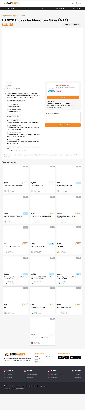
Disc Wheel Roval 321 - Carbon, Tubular (66, 216)
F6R (5, 307)
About (5, 386)
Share (76, 24)
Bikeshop (49, 356)
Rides (43, 8)
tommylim (10, 251)
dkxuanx (9, 312)
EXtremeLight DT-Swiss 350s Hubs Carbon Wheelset (67, 277)
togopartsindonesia (56, 374)
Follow (63, 97)
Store (47, 358)
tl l (8, 190)
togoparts (9, 374)
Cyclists (28, 8)
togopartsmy (30, 377)
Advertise (31, 386)
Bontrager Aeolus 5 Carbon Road (40, 338)
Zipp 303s (60, 246)
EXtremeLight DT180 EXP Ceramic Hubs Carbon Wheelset (41, 277)
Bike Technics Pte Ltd (62, 85)
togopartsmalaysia (32, 374)
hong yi (9, 221)
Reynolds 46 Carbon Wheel (12, 246)
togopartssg (10, 377)
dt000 (35, 312)
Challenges (10, 8)
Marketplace (38, 361)
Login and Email (63, 125)
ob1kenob (63, 251)
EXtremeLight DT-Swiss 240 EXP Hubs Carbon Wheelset (15, 277)
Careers (11, 386)
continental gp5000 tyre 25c (65, 185)
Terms (18, 386)
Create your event (42, 386)
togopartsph (78, 374)
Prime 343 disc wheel (37, 185)
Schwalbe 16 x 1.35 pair (38, 307)
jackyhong (36, 342)
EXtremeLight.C (11, 281)
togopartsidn (54, 377)
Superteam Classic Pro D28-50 (13, 216)
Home (36, 356)
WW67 (62, 221)
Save (67, 24)
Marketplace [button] (60, 8)
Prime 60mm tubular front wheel (13, 185)
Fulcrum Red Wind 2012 (64, 307)
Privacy (25, 386)
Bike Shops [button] (76, 8)
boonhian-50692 (37, 251)
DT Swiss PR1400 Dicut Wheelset (41, 216)
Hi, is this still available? (63, 117)
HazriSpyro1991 (64, 312)
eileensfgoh (36, 221)
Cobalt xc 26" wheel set (37, 246)
